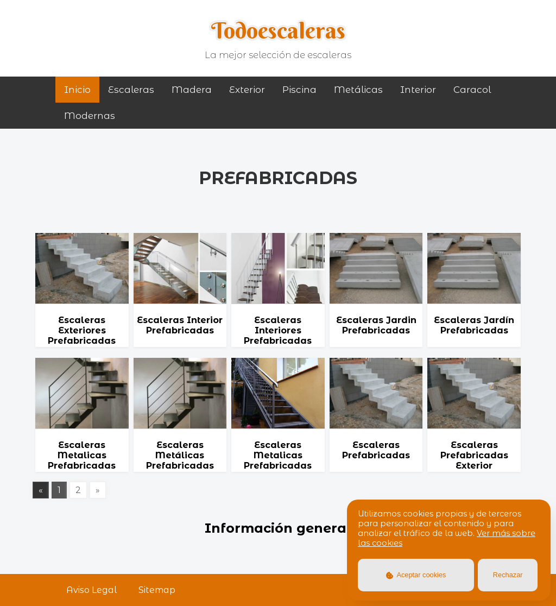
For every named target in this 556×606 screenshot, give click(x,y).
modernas (89, 115)
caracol (472, 89)
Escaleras (131, 89)
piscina (299, 89)
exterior (247, 89)
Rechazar (508, 575)
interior (418, 89)
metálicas (358, 89)
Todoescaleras (278, 30)
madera (192, 89)
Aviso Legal (91, 590)
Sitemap (156, 590)
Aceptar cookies (416, 575)
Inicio (77, 89)
